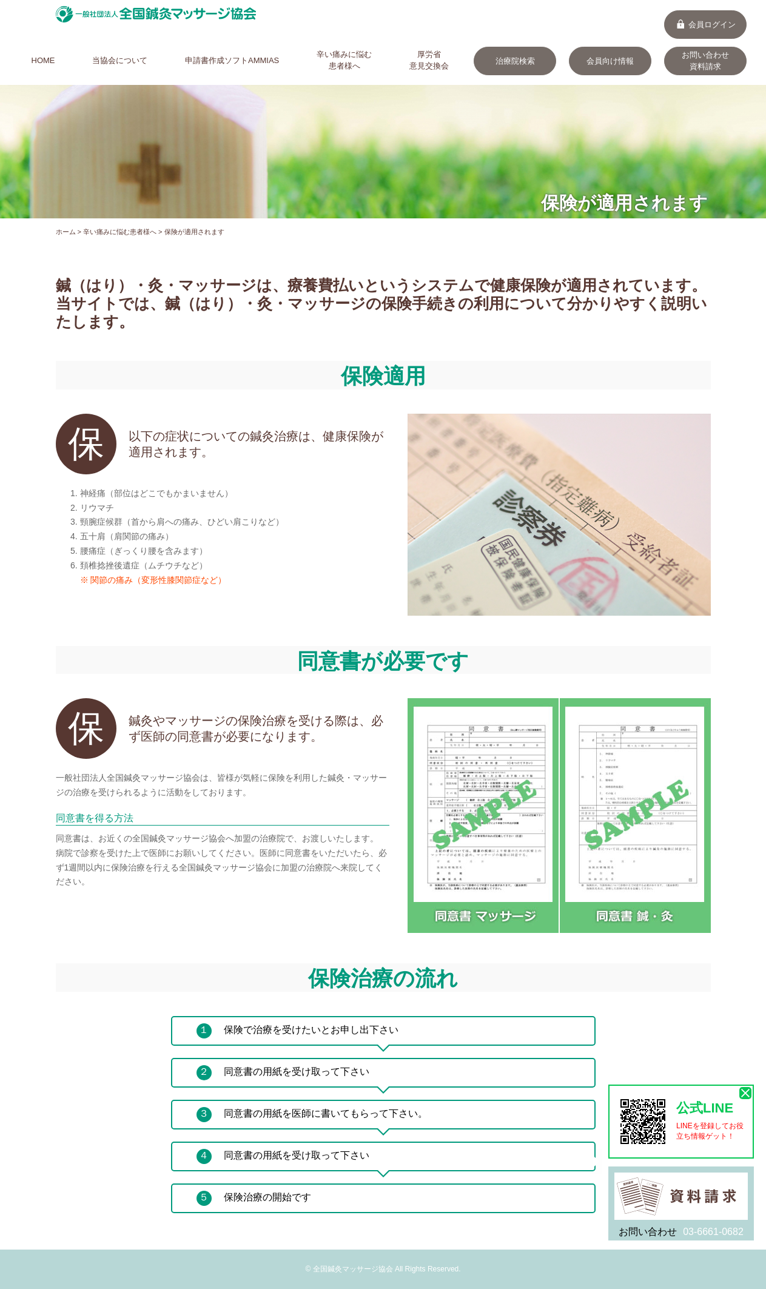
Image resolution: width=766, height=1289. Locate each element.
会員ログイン (706, 24)
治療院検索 (515, 61)
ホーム (66, 231)
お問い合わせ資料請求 (705, 60)
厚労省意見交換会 (429, 60)
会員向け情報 (610, 61)
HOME (43, 60)
